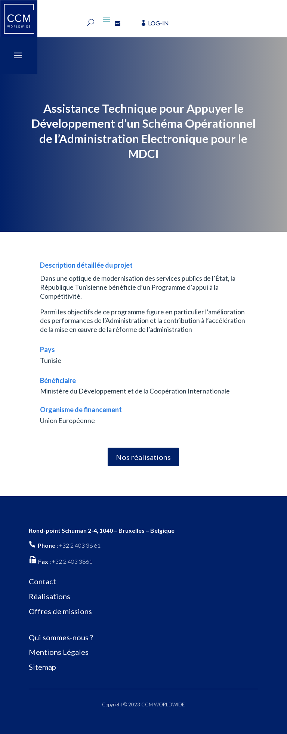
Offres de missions (60, 611)
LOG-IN (158, 23)
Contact (42, 581)
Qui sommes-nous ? (61, 637)
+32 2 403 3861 (72, 561)
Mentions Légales (59, 651)
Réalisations (49, 596)
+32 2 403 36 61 (80, 545)
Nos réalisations (143, 456)
